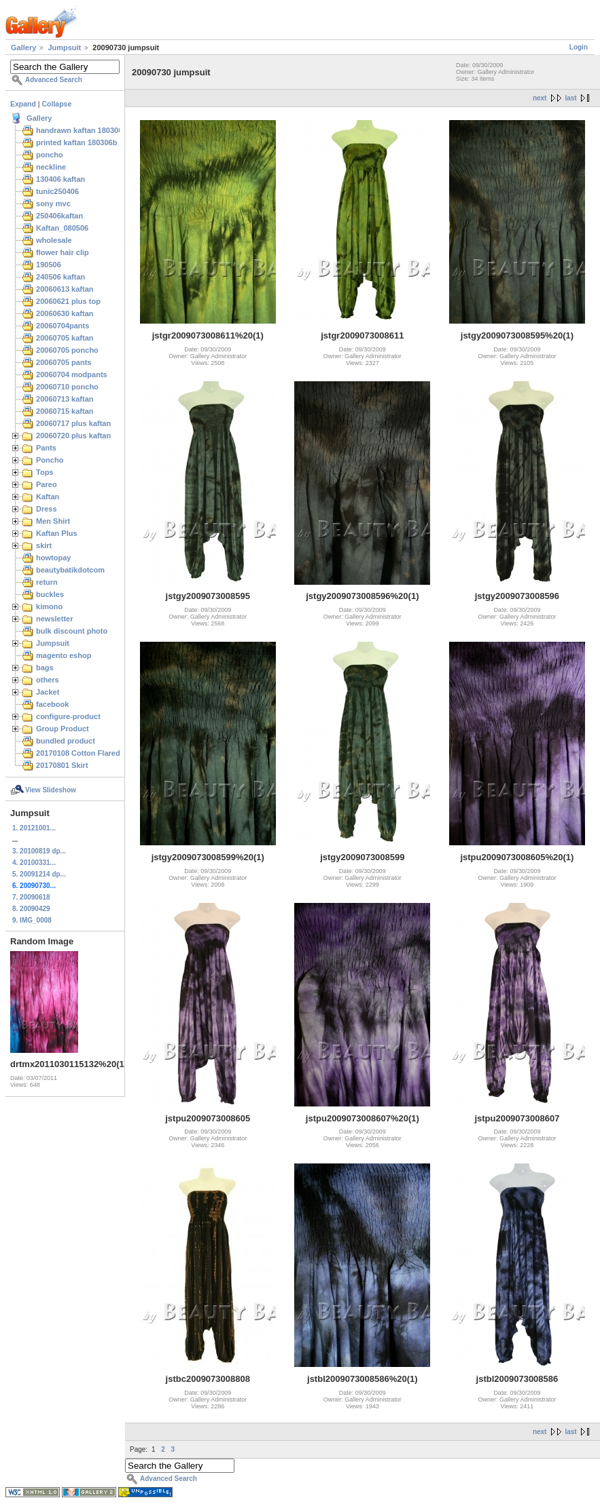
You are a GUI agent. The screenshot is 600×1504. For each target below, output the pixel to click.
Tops (45, 472)
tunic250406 (57, 191)
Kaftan (47, 497)
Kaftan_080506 (62, 228)
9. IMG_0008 (32, 920)
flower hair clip (62, 252)
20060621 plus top (68, 301)
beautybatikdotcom (70, 570)
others (47, 680)
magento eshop (63, 655)
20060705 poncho (67, 350)
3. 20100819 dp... (39, 851)
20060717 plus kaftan (73, 423)
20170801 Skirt (62, 765)
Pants (46, 448)
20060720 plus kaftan (73, 435)
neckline (51, 167)
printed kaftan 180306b (76, 142)
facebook (52, 704)
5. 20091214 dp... (39, 874)
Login (578, 47)
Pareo (46, 484)
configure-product (68, 716)
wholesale (54, 240)
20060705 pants (63, 362)
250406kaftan (59, 216)
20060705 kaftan (65, 338)
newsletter (54, 619)
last (570, 98)
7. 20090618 (31, 897)
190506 (48, 265)
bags (45, 667)
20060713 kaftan (65, 399)
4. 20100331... (34, 862)
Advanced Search (53, 79)
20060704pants (62, 326)
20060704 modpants (71, 374)
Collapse (57, 104)
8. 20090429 (31, 908)
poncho (49, 155)
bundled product (65, 741)
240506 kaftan (60, 277)
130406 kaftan (60, 179)
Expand (23, 104)
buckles (50, 594)
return (47, 582)
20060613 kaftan (65, 289)
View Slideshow (50, 790)
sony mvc (53, 203)
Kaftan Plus (56, 533)
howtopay (53, 558)
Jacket (47, 692)
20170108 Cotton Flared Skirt (87, 753)
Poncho (49, 460)
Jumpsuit (64, 47)
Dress (46, 509)
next (540, 98)
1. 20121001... (34, 828)
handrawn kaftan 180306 (79, 130)
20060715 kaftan (65, 411)
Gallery (23, 47)
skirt (44, 545)
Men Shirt (53, 521)
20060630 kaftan (65, 313)
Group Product (62, 729)
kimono (49, 606)
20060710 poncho (67, 387)
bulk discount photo (71, 631)
